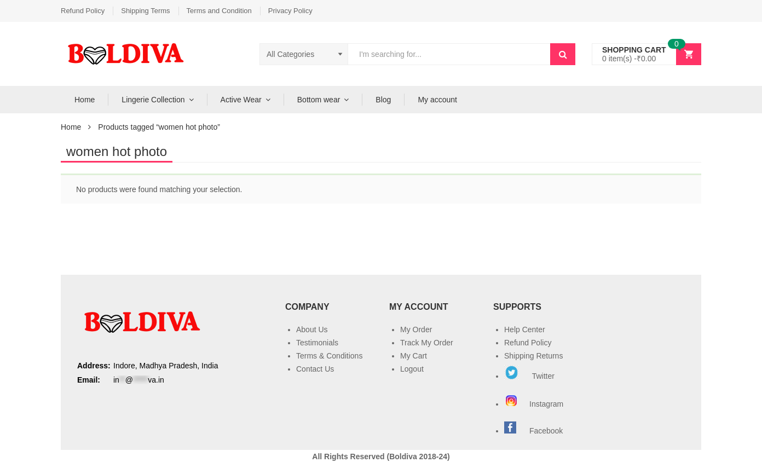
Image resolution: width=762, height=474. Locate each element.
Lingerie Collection (153, 99)
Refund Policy (83, 11)
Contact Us (315, 369)
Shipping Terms (145, 11)
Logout (412, 369)
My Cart (413, 355)
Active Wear (241, 99)
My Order (416, 329)
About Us (312, 329)
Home (84, 99)
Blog (383, 99)
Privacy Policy (290, 11)
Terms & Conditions (329, 355)
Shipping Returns (533, 355)
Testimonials (317, 342)
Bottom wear (318, 99)
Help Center (524, 329)
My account (437, 99)
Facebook (546, 430)
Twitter (529, 376)
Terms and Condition (219, 11)
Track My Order (426, 342)
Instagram (534, 404)
